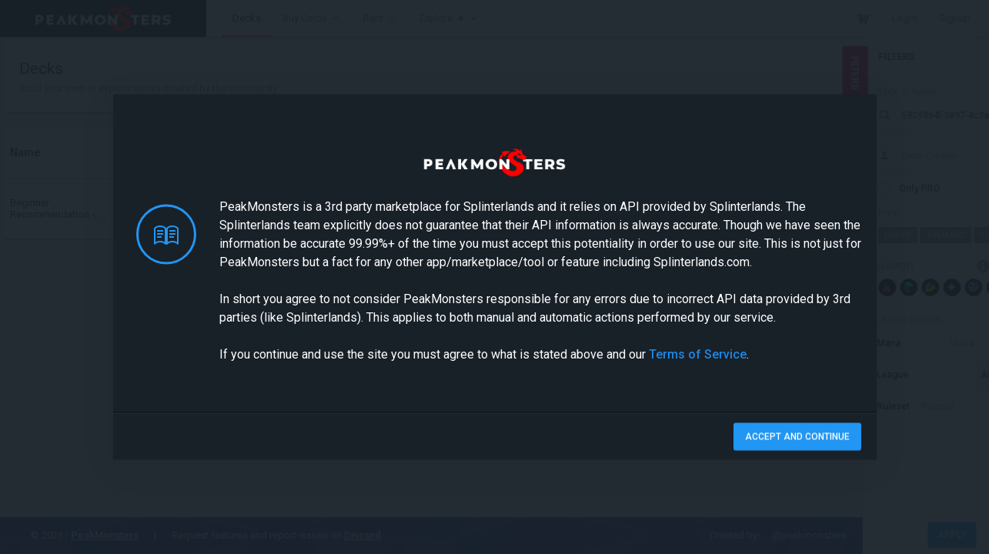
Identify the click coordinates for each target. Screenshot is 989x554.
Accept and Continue (797, 437)
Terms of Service (698, 354)
